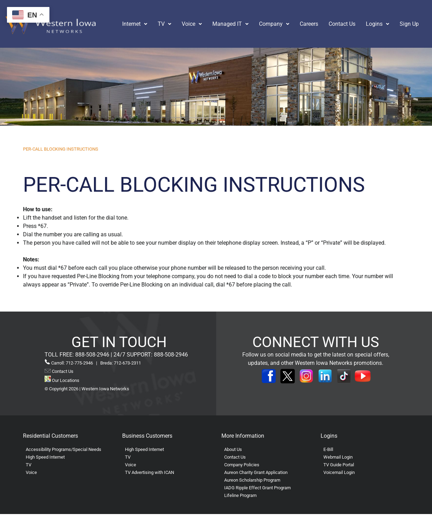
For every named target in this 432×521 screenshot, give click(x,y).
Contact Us (342, 24)
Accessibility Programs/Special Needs (63, 449)
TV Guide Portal (338, 464)
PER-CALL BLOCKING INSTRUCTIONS (60, 149)
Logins (377, 24)
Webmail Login (338, 457)
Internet (134, 24)
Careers (309, 24)
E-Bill (328, 449)
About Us (233, 449)
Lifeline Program (240, 495)
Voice (192, 24)
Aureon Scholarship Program (252, 480)
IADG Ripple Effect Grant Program (257, 487)
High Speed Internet (45, 457)
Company (274, 24)
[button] (134, 24)
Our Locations (62, 380)
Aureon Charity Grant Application (256, 472)
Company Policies (241, 464)
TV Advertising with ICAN (149, 472)
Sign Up (409, 24)
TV (164, 24)
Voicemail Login (339, 472)
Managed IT (230, 24)
